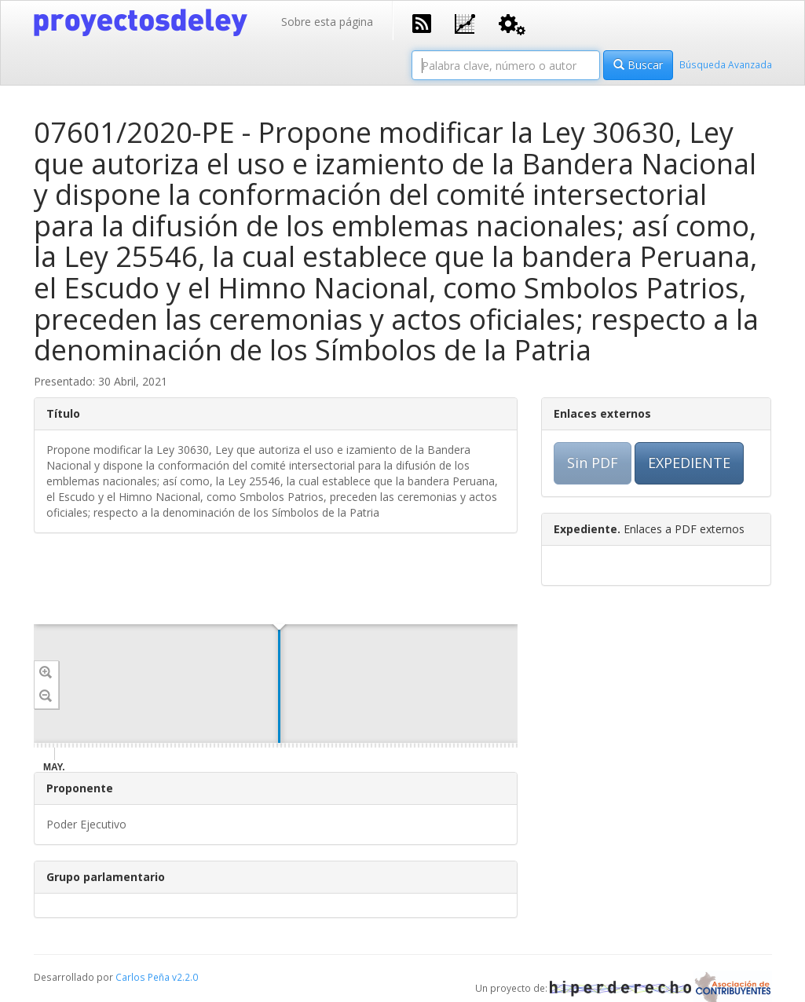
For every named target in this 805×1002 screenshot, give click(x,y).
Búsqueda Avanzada (725, 64)
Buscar (638, 64)
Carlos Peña (142, 977)
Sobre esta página (327, 21)
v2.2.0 (185, 977)
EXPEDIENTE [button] (689, 462)
